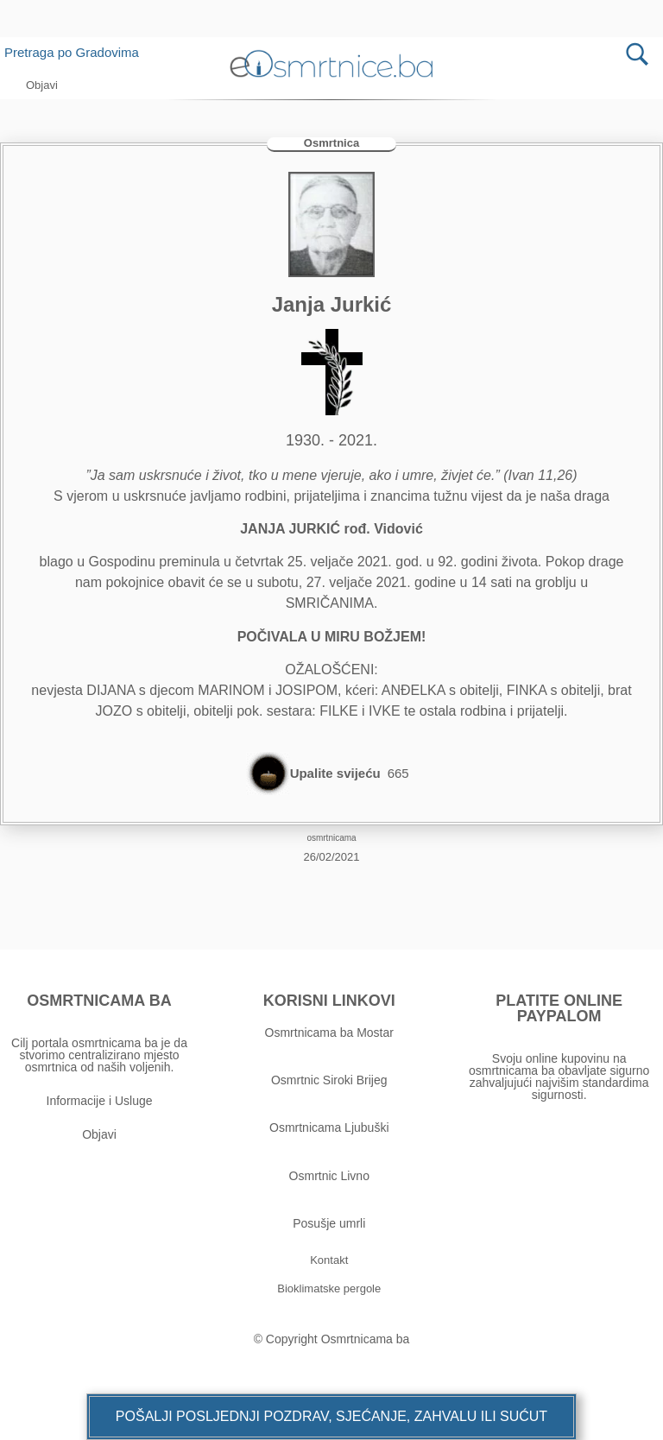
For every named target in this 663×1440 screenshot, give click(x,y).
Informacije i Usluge (100, 1101)
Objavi (99, 1134)
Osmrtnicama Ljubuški (329, 1127)
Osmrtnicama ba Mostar (329, 1032)
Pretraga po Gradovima (78, 52)
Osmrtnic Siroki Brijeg (329, 1080)
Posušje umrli (329, 1223)
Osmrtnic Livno (329, 1176)
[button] (331, 1416)
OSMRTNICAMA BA (99, 1000)
